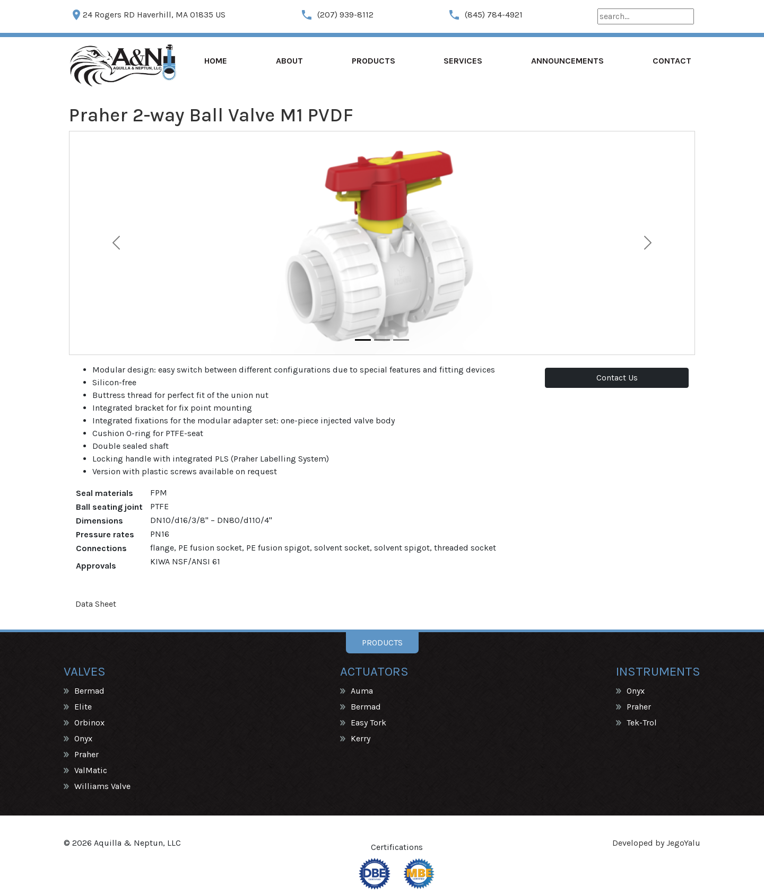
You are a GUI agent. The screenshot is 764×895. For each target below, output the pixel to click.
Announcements (567, 61)
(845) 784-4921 (485, 14)
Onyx (83, 738)
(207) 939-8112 (337, 14)
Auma (362, 691)
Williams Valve (102, 786)
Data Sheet (95, 604)
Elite (83, 707)
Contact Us (617, 378)
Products (373, 61)
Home (215, 61)
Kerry (360, 738)
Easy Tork (368, 722)
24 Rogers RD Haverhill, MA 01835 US (147, 14)
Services (463, 61)
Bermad (89, 691)
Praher (86, 754)
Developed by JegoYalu (656, 843)
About (289, 61)
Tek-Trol (642, 722)
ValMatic (90, 770)
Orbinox (89, 722)
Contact (672, 61)
